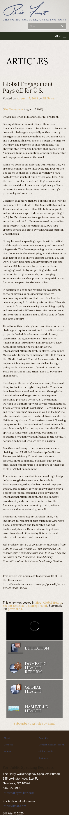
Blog (38, 602)
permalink (15, 609)
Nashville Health (36, 708)
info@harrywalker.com (19, 793)
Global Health (52, 602)
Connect (8, 744)
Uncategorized (36, 605)
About (7, 738)
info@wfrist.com (14, 806)
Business (43, 758)
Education (37, 648)
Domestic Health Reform (35, 667)
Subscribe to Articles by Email (34, 723)
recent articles (13, 605)
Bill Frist (48, 98)
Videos (7, 751)
